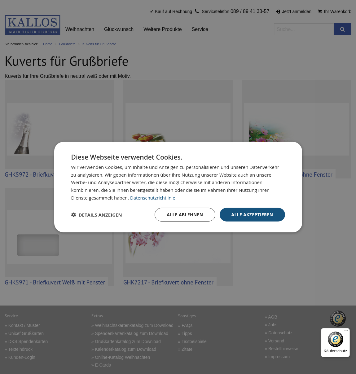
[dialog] (178, 187)
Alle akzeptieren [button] (252, 214)
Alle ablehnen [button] (184, 214)
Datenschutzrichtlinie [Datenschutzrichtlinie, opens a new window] (153, 197)
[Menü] (346, 332)
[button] (96, 215)
